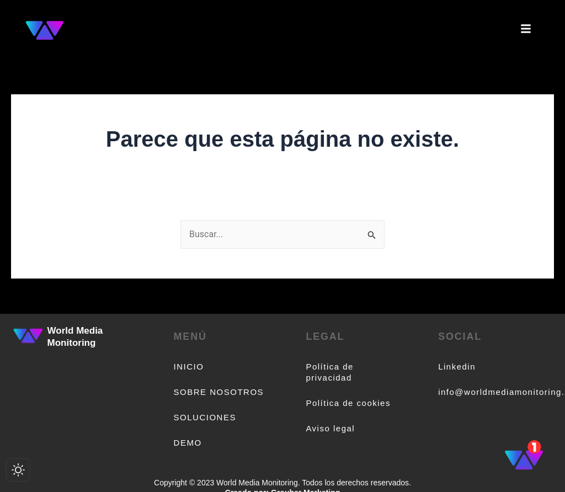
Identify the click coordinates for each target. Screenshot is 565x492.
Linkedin (457, 366)
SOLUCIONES (205, 417)
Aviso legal (330, 428)
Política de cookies (348, 403)
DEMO (188, 442)
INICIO (189, 366)
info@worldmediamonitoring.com (483, 392)
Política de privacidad (330, 372)
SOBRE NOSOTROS (219, 392)
